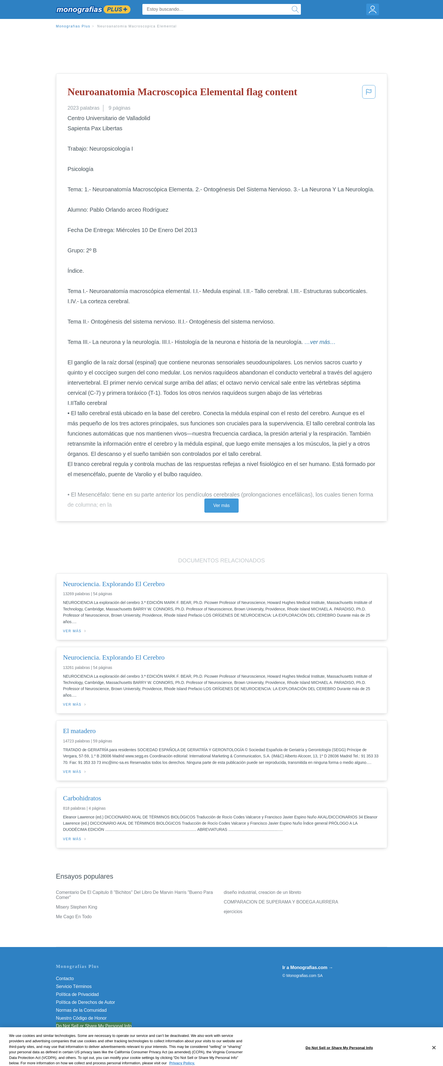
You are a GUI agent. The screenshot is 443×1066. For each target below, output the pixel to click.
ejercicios (233, 911)
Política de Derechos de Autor (85, 1002)
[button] (369, 93)
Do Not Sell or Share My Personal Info (94, 1026)
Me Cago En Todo (74, 916)
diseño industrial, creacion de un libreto (262, 892)
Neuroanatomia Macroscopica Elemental (137, 26)
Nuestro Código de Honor (81, 1018)
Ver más (221, 505)
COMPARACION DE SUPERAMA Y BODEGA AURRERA (281, 902)
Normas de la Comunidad (81, 1010)
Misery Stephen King (76, 907)
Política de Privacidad (77, 994)
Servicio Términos (74, 986)
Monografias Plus (73, 26)
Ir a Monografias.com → (308, 967)
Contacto (65, 978)
